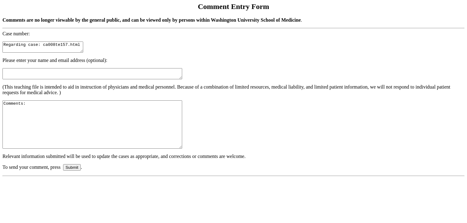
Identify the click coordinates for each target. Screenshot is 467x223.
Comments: (103, 133)
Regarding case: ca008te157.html (47, 48)
